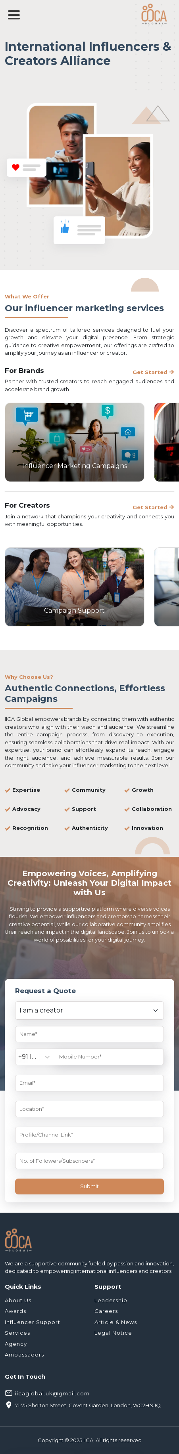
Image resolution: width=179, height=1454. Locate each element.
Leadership (110, 1300)
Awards (15, 1311)
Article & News (115, 1322)
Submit (89, 1186)
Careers (106, 1311)
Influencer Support (32, 1322)
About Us (18, 1300)
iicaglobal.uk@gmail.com (47, 1392)
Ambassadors (24, 1354)
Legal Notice (113, 1333)
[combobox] (19, 1057)
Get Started (153, 372)
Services (17, 1333)
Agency (16, 1344)
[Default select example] (89, 1010)
